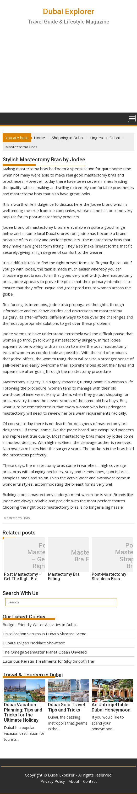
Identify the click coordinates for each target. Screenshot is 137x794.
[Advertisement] (68, 73)
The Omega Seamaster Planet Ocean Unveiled (45, 652)
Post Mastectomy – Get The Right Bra (45, 556)
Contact (90, 781)
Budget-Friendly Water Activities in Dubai (39, 624)
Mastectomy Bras (17, 518)
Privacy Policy (52, 781)
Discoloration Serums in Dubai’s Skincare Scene (44, 633)
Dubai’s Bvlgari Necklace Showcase (34, 642)
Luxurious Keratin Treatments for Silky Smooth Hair (49, 661)
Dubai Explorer (68, 11)
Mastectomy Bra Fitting (89, 556)
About (74, 781)
